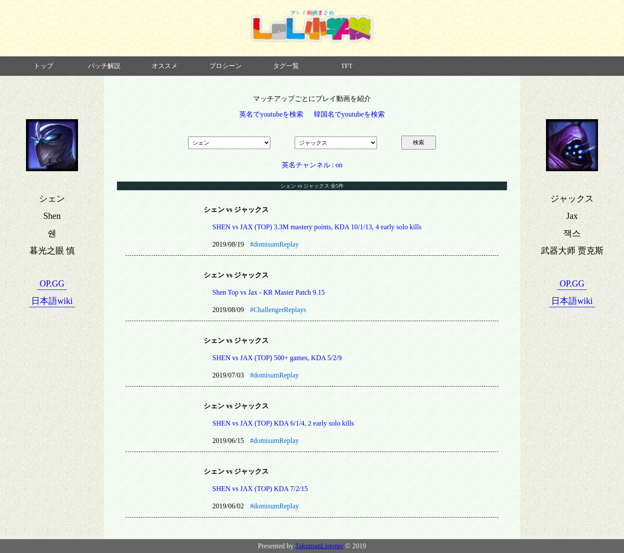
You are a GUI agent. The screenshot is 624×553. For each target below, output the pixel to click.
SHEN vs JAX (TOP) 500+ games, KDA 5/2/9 (277, 357)
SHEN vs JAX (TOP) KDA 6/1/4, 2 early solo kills (283, 423)
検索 (418, 142)
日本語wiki (52, 301)
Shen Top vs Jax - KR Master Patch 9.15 (268, 292)
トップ (43, 65)
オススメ (165, 65)
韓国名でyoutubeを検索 (349, 114)
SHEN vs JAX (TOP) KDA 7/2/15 (260, 488)
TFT (347, 65)
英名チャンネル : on (312, 165)
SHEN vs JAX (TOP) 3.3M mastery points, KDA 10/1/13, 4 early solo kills (317, 227)
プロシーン (225, 65)
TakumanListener (319, 546)
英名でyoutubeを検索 (271, 114)
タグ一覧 (286, 65)
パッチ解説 (104, 65)
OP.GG (51, 283)
